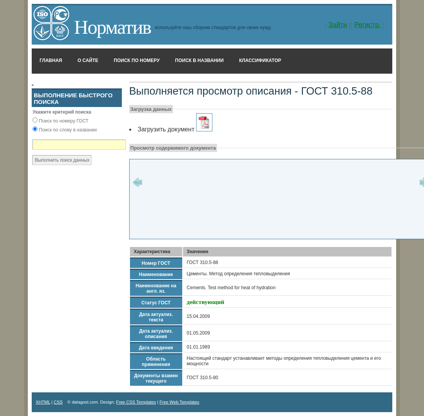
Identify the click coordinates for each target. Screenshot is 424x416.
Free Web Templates (179, 402)
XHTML (43, 402)
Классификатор (260, 60)
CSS (58, 402)
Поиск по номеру (137, 60)
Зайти (337, 25)
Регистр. (367, 25)
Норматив (112, 27)
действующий (205, 302)
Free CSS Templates (136, 402)
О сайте (87, 60)
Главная (50, 60)
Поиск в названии (199, 60)
